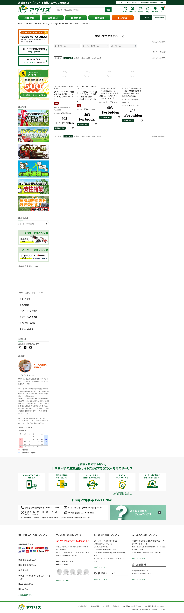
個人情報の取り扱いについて (154, 606)
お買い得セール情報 (27, 323)
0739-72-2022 (52, 507)
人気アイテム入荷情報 (28, 317)
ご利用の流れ (82, 606)
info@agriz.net (95, 507)
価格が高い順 (96, 58)
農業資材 (53, 17)
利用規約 (116, 606)
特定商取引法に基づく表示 (132, 606)
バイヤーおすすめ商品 (28, 311)
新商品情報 (24, 305)
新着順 (76, 58)
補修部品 (99, 17)
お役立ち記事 (25, 299)
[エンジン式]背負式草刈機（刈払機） (60, 23)
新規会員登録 (159, 18)
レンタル (122, 17)
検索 (108, 10)
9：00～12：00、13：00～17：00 (41, 512)
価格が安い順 (85, 58)
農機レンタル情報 (26, 329)
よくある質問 (95, 606)
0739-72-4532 (87, 513)
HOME (20, 23)
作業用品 (76, 17)
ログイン (146, 18)
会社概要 (106, 606)
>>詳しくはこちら (25, 595)
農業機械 (29, 17)
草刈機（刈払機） (39, 23)
